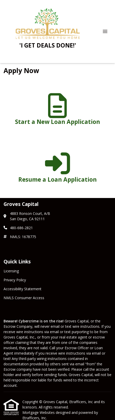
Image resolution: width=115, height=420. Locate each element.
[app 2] (57, 169)
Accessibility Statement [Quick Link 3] (22, 288)
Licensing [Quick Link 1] (11, 271)
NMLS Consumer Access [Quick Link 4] (24, 297)
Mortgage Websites (39, 412)
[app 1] (57, 111)
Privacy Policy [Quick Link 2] (15, 279)
